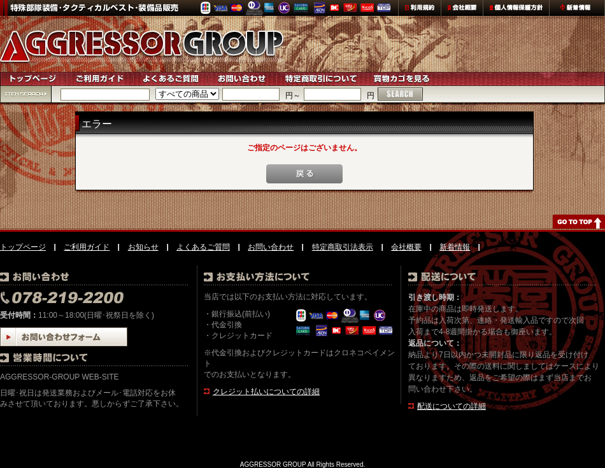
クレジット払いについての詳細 (266, 391)
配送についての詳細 (451, 406)
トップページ (23, 247)
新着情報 (454, 247)
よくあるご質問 (203, 247)
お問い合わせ (271, 247)
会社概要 (406, 247)
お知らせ (143, 247)
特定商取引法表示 (342, 247)
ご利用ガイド (87, 247)
